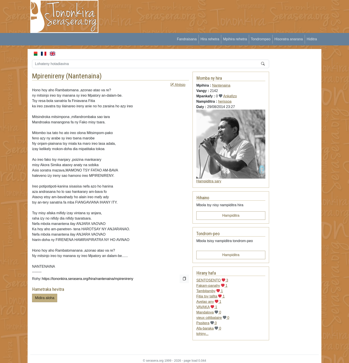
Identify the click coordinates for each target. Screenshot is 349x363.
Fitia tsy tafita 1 (210, 296)
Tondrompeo (261, 39)
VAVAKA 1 (206, 307)
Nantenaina (83, 76)
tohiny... (202, 334)
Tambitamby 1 (209, 291)
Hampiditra (230, 215)
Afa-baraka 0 (208, 328)
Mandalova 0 (208, 312)
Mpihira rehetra (235, 39)
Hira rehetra (210, 39)
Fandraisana (187, 39)
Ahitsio (177, 85)
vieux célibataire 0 (212, 318)
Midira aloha (44, 298)
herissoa (224, 101)
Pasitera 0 (206, 323)
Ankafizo (230, 96)
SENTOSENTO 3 (212, 280)
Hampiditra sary (208, 181)
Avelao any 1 (208, 302)
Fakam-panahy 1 (211, 286)
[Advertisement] (185, 10)
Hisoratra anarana (288, 39)
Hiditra (312, 39)
